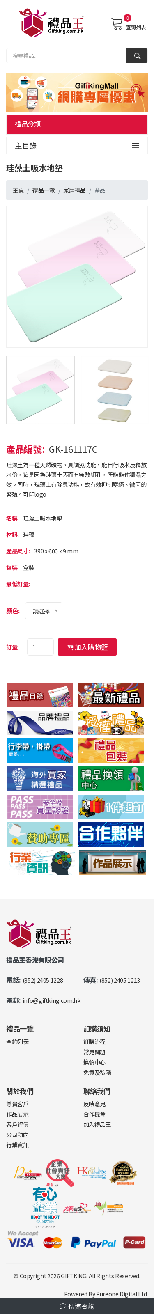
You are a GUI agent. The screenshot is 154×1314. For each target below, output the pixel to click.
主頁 (18, 190)
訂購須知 (97, 1028)
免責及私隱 (97, 1072)
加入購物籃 (87, 647)
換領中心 (94, 1062)
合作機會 (94, 1114)
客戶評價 (17, 1124)
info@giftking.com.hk (51, 1000)
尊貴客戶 (17, 1104)
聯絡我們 (97, 1091)
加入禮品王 (97, 1124)
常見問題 (94, 1052)
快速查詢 (77, 1306)
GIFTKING (73, 1276)
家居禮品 (74, 190)
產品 (100, 190)
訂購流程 (94, 1041)
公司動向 (17, 1135)
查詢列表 (128, 24)
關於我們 (20, 1091)
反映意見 (94, 1104)
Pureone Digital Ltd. (122, 1294)
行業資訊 (17, 1145)
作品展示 (17, 1114)
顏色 (12, 610)
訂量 (11, 647)
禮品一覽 (43, 190)
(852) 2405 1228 (43, 980)
